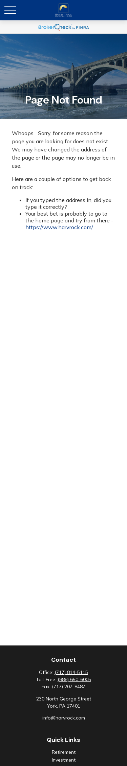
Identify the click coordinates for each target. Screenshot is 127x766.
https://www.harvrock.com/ (59, 227)
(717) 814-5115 (71, 672)
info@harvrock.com (63, 718)
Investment (64, 760)
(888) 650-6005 (74, 679)
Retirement (64, 752)
